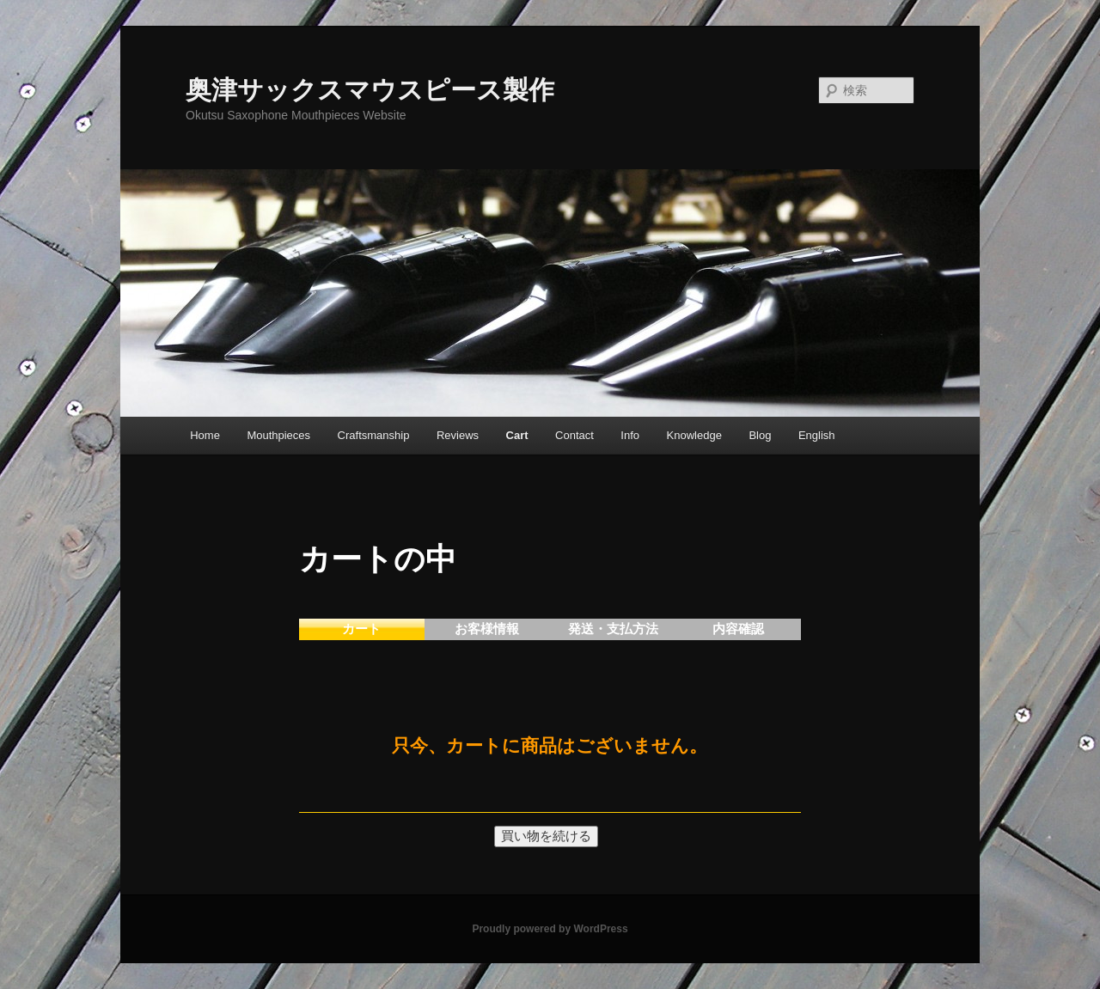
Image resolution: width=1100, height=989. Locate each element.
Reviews (458, 435)
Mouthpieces (278, 435)
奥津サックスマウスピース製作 (370, 90)
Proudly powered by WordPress (549, 929)
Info (629, 435)
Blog (760, 435)
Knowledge (694, 435)
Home (205, 435)
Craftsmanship (374, 435)
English (816, 435)
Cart (517, 435)
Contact (574, 435)
